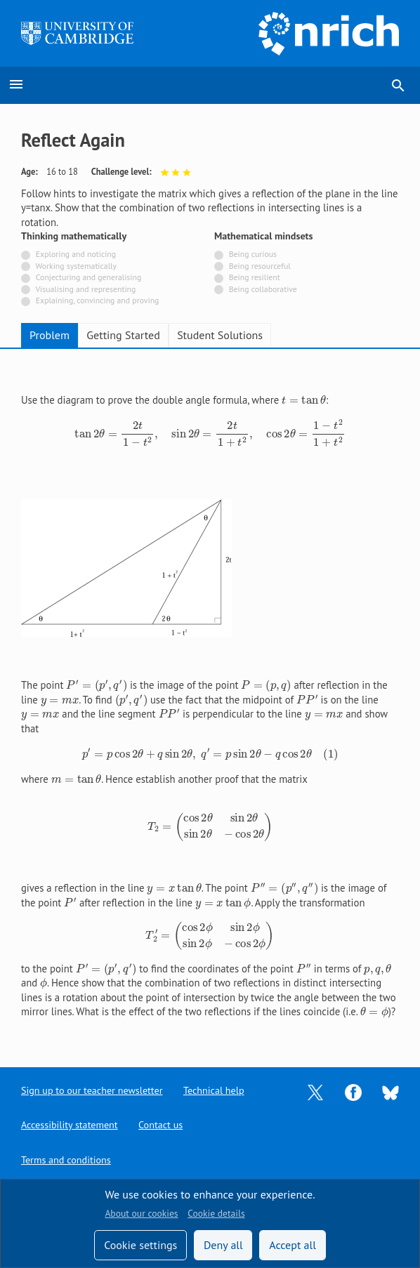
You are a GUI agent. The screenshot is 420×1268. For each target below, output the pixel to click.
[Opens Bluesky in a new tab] (390, 1090)
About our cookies (141, 1213)
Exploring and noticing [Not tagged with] (76, 254)
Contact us (166, 1124)
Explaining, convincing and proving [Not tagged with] (97, 300)
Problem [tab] (49, 335)
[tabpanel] (210, 696)
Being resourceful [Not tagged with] (260, 265)
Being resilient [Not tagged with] (254, 277)
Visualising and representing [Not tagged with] (85, 289)
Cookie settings (140, 1245)
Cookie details (216, 1213)
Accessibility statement (71, 1124)
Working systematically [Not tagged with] (76, 265)
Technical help (220, 1089)
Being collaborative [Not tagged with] (263, 289)
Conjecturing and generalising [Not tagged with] (88, 277)
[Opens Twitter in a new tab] (315, 1089)
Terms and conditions (67, 1159)
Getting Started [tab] (122, 335)
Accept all (292, 1245)
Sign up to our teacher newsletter (95, 1089)
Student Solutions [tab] (220, 335)
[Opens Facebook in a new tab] (353, 1089)
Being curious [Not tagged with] (253, 254)
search (398, 85)
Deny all (223, 1245)
